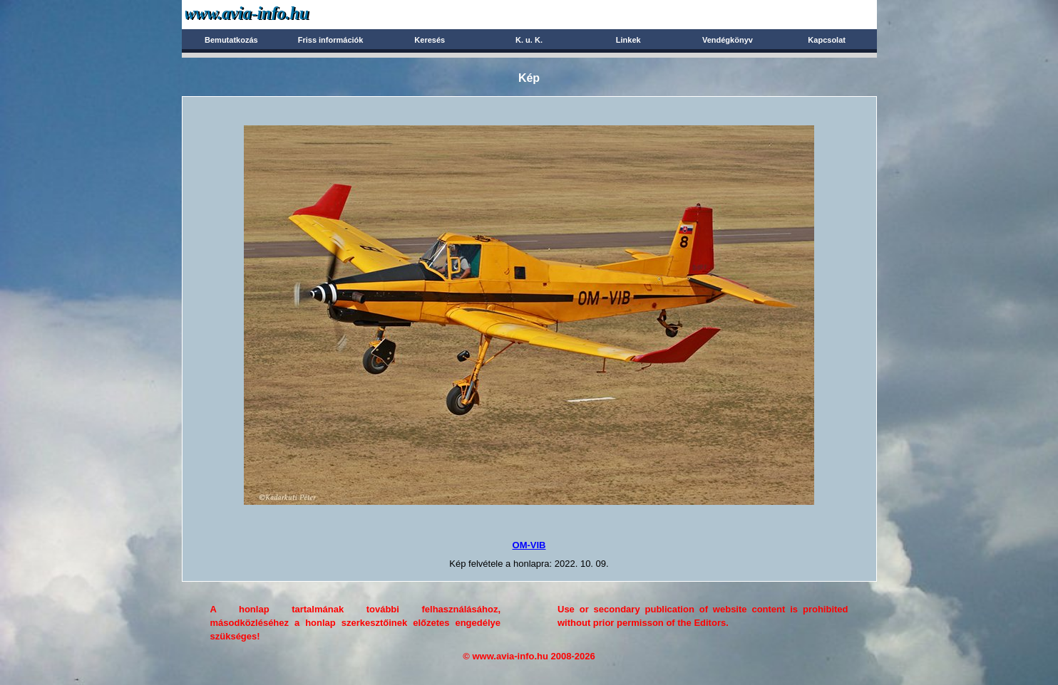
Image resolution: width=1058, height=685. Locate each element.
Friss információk (331, 40)
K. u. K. (529, 40)
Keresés (429, 40)
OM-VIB (529, 545)
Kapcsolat (827, 40)
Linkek (628, 40)
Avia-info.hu (272, 14)
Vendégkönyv (727, 40)
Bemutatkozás (231, 40)
